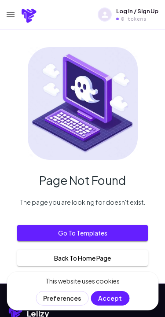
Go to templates (82, 233)
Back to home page (82, 258)
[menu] (10, 14)
